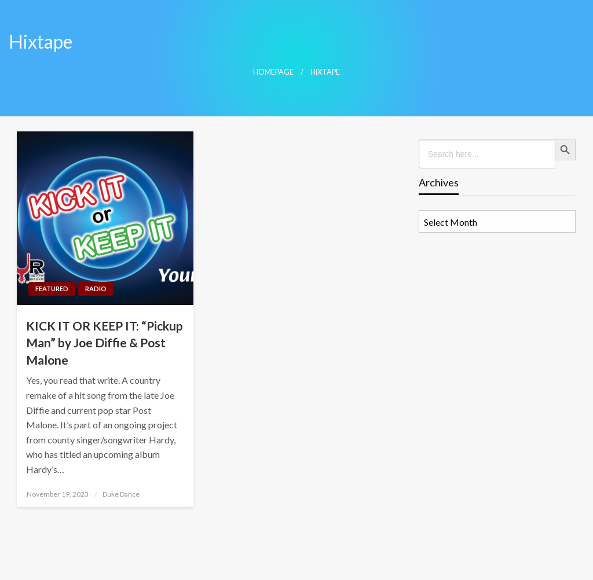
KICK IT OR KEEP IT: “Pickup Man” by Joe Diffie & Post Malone (104, 342)
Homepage (273, 72)
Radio (96, 288)
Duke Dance (121, 494)
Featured (51, 288)
